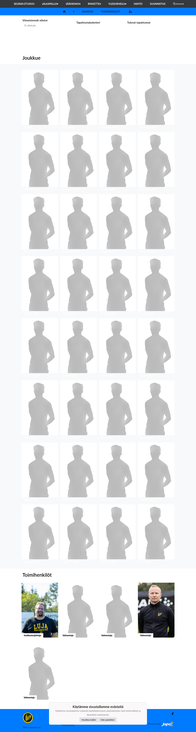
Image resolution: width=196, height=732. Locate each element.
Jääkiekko (73, 3)
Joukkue (87, 11)
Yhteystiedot (68, 724)
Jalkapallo (50, 3)
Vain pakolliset (107, 719)
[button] (39, 100)
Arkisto (178, 3)
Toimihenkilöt (110, 11)
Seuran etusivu (24, 3)
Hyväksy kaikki (89, 719)
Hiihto (138, 3)
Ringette (94, 3)
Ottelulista (29, 36)
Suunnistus (157, 3)
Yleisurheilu (117, 3)
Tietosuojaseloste (31, 727)
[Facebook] (172, 713)
